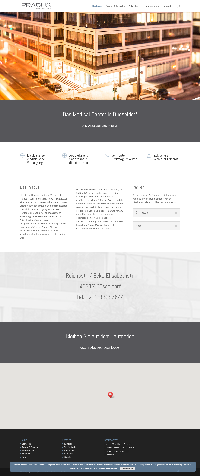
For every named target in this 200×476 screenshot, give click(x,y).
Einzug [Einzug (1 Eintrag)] (127, 444)
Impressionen (152, 6)
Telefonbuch (70, 447)
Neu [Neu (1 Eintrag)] (123, 447)
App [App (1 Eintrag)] (107, 444)
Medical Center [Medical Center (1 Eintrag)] (112, 447)
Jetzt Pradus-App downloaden (100, 348)
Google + (68, 457)
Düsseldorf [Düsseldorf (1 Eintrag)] (116, 444)
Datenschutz (43, 472)
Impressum (69, 450)
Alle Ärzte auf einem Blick (100, 126)
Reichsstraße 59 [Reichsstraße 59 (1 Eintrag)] (120, 451)
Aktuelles (133, 6)
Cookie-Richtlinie (121, 465)
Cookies (64, 472)
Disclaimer (55, 472)
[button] (111, 395)
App (24, 457)
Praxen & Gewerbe (115, 6)
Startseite (97, 6)
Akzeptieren (128, 468)
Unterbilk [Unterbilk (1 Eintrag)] (110, 454)
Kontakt (167, 6)
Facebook (68, 453)
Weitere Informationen (108, 468)
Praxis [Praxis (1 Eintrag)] (108, 451)
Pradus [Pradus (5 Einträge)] (131, 447)
